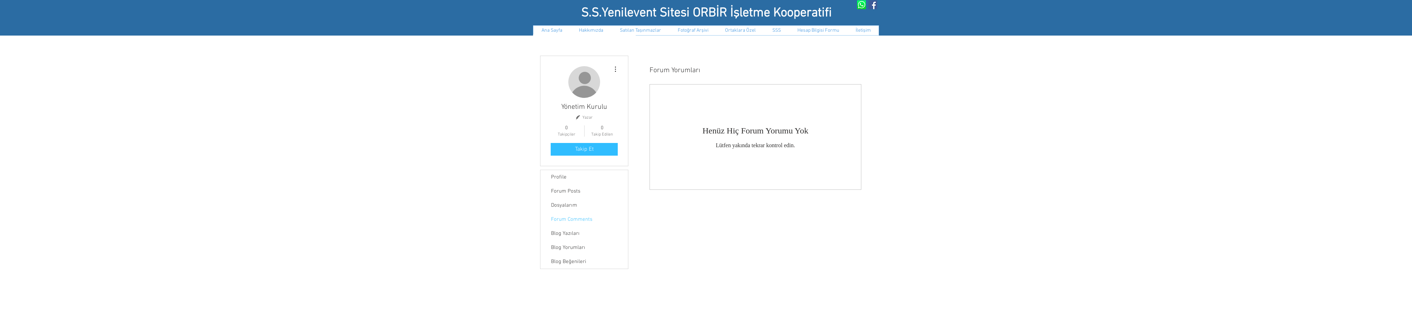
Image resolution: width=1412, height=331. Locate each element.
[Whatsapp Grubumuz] (861, 4)
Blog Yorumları (568, 247)
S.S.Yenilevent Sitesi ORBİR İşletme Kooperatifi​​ (706, 13)
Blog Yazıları (565, 233)
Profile (559, 177)
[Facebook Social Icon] (872, 4)
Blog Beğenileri (568, 261)
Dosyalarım (564, 205)
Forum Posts (565, 191)
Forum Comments (571, 219)
